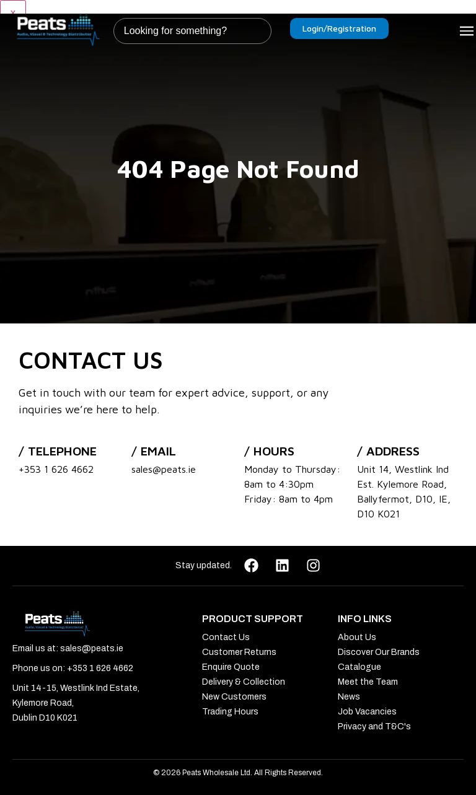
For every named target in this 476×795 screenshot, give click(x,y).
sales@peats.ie (163, 469)
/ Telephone (58, 451)
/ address (388, 451)
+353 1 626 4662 (56, 469)
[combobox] (192, 31)
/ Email (153, 451)
